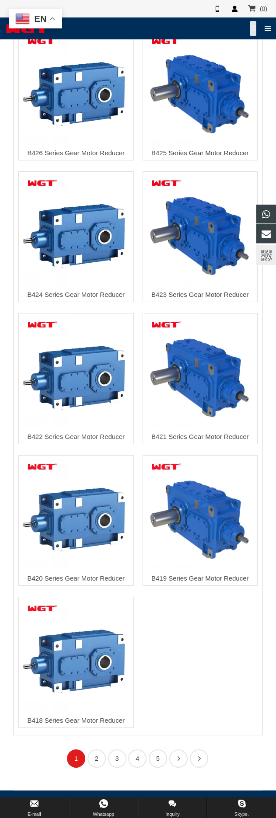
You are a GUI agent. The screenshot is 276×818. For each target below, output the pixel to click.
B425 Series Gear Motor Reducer (200, 153)
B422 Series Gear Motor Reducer (76, 436)
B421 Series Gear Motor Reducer (200, 436)
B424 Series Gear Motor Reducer (76, 294)
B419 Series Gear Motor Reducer (200, 578)
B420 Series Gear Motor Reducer (76, 578)
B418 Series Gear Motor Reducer (76, 720)
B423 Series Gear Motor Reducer (200, 294)
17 (199, 758)
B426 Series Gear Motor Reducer (76, 153)
